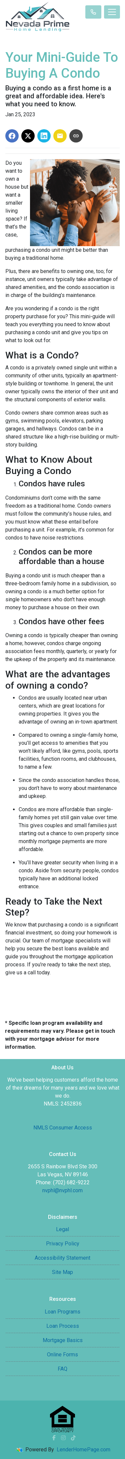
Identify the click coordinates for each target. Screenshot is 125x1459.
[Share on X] (28, 136)
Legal (62, 1229)
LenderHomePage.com (83, 1449)
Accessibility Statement (62, 1258)
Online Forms (62, 1354)
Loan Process (62, 1326)
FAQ (62, 1369)
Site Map (62, 1272)
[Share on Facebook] (12, 136)
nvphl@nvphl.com (62, 1190)
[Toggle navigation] (112, 12)
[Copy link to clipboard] (76, 136)
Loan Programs (62, 1312)
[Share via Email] (60, 136)
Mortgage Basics (63, 1340)
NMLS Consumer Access (62, 1127)
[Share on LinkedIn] (44, 136)
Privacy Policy (62, 1243)
